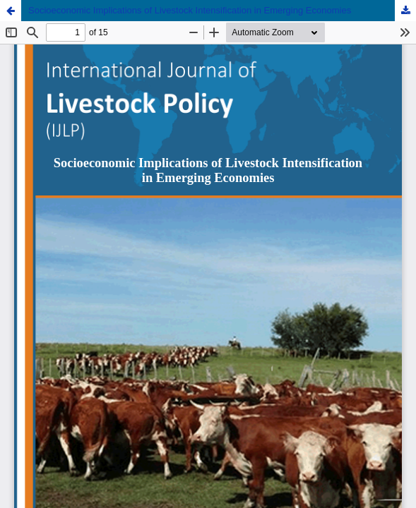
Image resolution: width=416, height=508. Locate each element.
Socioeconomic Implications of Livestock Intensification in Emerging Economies (189, 10)
